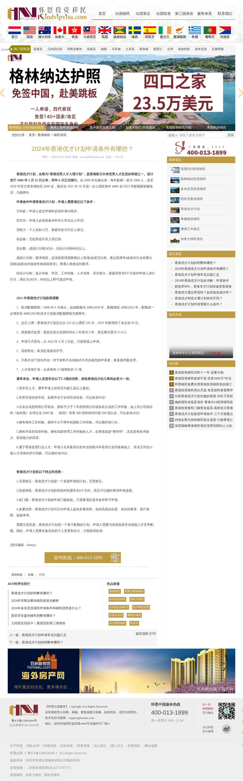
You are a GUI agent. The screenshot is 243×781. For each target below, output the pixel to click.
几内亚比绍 (54, 49)
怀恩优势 (50, 746)
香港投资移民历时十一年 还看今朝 (199, 372)
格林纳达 (119, 32)
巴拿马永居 (116, 615)
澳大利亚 (44, 32)
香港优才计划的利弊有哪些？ (32, 593)
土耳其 (130, 49)
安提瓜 (91, 49)
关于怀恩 (16, 746)
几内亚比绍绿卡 (118, 607)
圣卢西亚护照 (141, 607)
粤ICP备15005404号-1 (42, 753)
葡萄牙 (210, 32)
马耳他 (116, 49)
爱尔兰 (165, 32)
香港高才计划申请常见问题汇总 (44, 635)
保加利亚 (184, 49)
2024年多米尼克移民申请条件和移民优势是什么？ (46, 608)
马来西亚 (89, 32)
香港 (74, 32)
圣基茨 (37, 49)
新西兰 (157, 49)
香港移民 (44, 135)
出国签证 (143, 13)
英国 (105, 32)
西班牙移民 (137, 599)
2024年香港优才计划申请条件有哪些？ (202, 268)
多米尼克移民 (117, 599)
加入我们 (100, 746)
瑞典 (135, 32)
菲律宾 (225, 32)
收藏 (30, 574)
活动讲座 (66, 746)
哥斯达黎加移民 (134, 591)
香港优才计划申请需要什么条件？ (199, 304)
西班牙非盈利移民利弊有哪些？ (33, 615)
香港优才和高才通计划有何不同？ (199, 298)
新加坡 (143, 49)
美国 (29, 32)
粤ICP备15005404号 (24, 720)
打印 (42, 574)
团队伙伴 (33, 746)
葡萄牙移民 (134, 615)
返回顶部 (142, 633)
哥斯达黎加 (74, 49)
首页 (102, 13)
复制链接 (16, 574)
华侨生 (134, 623)
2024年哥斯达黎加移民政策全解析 (35, 600)
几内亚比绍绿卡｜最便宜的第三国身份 (38, 623)
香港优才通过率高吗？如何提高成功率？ (203, 292)
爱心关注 (117, 746)
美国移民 (16, 775)
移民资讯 (60, 135)
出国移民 (122, 13)
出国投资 (163, 13)
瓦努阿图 (218, 49)
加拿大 (59, 32)
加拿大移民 (33, 775)
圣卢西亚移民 (117, 623)
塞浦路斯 (179, 32)
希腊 (195, 32)
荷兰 (14, 32)
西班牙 (150, 32)
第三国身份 (184, 13)
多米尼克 (201, 49)
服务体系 (204, 13)
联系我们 (225, 13)
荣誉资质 (83, 746)
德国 (104, 49)
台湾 (170, 49)
